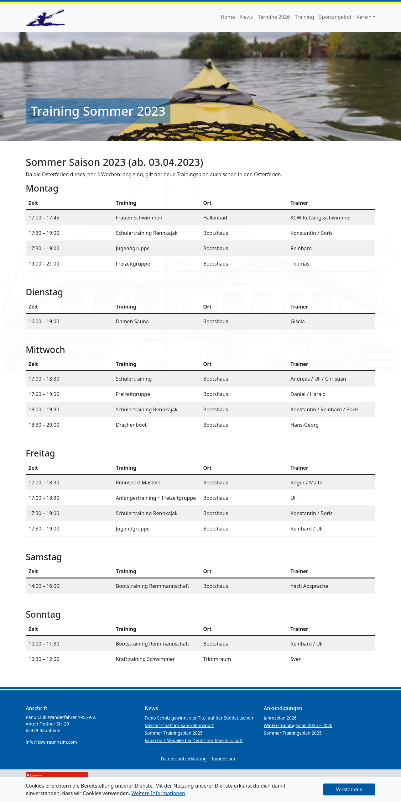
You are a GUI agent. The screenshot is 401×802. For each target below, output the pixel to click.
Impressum (223, 759)
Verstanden (349, 789)
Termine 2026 (274, 16)
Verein (364, 16)
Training (304, 16)
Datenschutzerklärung (183, 759)
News (246, 16)
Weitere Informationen (158, 793)
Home (228, 16)
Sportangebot (335, 16)
